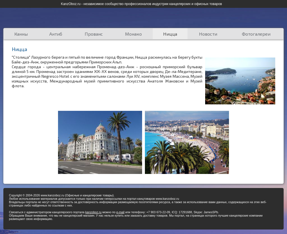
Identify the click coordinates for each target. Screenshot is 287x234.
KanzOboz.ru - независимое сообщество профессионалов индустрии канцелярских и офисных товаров (141, 4)
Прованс (94, 33)
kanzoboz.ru (93, 212)
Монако (133, 33)
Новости (208, 33)
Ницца (170, 33)
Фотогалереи (256, 33)
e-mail (120, 212)
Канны (21, 33)
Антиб (55, 33)
